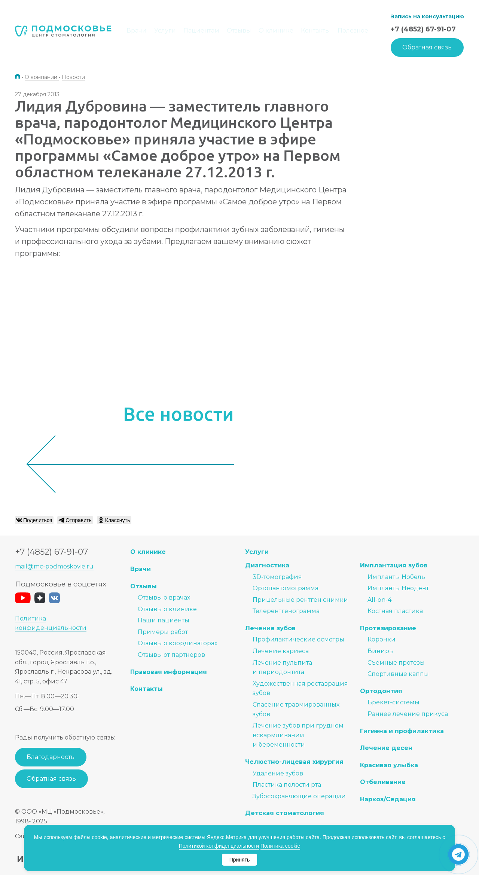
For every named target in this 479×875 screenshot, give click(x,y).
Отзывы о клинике (167, 609)
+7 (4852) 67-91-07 (423, 29)
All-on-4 (379, 599)
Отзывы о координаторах (177, 643)
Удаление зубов (278, 773)
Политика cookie (280, 846)
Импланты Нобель (396, 576)
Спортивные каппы (398, 673)
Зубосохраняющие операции (299, 796)
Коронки (381, 639)
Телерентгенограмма (286, 611)
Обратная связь (427, 47)
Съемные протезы (396, 662)
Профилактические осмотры (298, 639)
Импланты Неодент (398, 588)
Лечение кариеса (281, 651)
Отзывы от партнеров (171, 654)
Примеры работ (163, 631)
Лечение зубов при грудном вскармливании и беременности (298, 735)
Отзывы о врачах (164, 597)
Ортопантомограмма (285, 588)
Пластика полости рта (287, 784)
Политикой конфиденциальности (219, 846)
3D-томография (277, 576)
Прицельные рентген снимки (300, 599)
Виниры (380, 651)
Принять (239, 860)
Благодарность (50, 756)
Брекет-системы (393, 702)
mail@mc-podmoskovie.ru (54, 566)
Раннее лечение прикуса (407, 713)
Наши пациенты (163, 620)
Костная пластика (395, 611)
